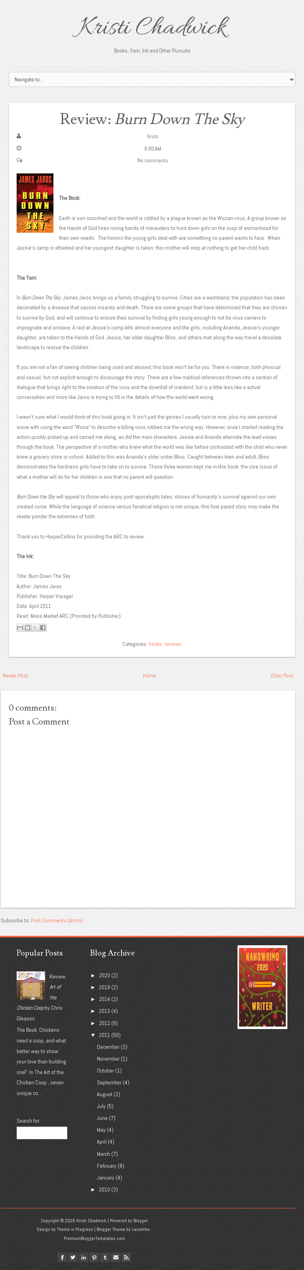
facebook (62, 1257)
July (101, 1106)
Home (149, 675)
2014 (104, 999)
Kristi (152, 136)
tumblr (105, 1257)
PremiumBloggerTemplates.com (94, 1238)
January (105, 1177)
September (109, 1082)
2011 (104, 1035)
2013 (104, 1010)
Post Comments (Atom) (57, 920)
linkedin (83, 1257)
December (108, 1046)
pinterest (94, 1257)
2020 (104, 975)
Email (115, 1257)
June (102, 1117)
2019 (104, 987)
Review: (152, 119)
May (101, 1129)
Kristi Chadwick (152, 28)
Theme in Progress (75, 1229)
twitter (73, 1257)
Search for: (28, 1120)
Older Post (282, 675)
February (106, 1165)
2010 (104, 1189)
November (108, 1058)
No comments (152, 160)
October (105, 1070)
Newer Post (15, 675)
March (103, 1153)
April (101, 1141)
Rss (126, 1257)
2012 (104, 1023)
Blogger (140, 1220)
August (104, 1094)
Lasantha (141, 1229)
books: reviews (165, 643)
